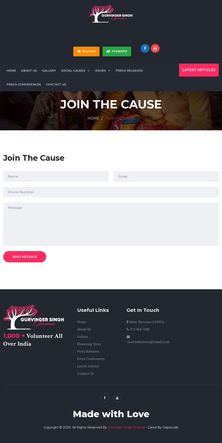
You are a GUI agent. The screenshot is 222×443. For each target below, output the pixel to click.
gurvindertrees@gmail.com (148, 339)
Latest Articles (198, 70)
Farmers (116, 51)
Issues (100, 70)
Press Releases (129, 70)
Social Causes (73, 70)
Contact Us (56, 84)
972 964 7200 (138, 329)
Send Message (24, 257)
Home (11, 70)
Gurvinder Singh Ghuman (127, 427)
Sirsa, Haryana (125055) (145, 322)
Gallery (49, 70)
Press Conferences (24, 84)
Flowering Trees (89, 344)
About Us (29, 70)
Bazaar (86, 51)
